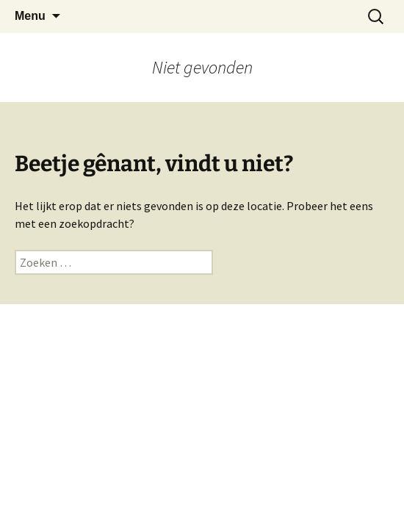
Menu (30, 16)
